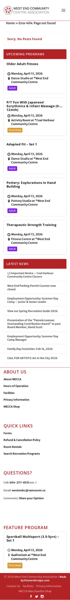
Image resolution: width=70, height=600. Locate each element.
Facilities (9, 393)
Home (10, 23)
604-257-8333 (19, 482)
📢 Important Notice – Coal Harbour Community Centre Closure (30, 275)
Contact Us (13, 586)
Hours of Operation (16, 386)
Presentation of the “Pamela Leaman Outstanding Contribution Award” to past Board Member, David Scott (34, 324)
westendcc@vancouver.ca (28, 490)
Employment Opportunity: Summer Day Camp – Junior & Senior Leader (32, 300)
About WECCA (12, 379)
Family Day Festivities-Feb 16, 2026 (30, 349)
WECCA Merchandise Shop (35, 591)
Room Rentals (13, 447)
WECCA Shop (12, 406)
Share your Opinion (31, 498)
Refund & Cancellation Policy (22, 440)
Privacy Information (16, 400)
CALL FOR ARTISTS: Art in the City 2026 (32, 358)
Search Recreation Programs (22, 454)
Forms (8, 433)
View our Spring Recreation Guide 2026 (32, 311)
